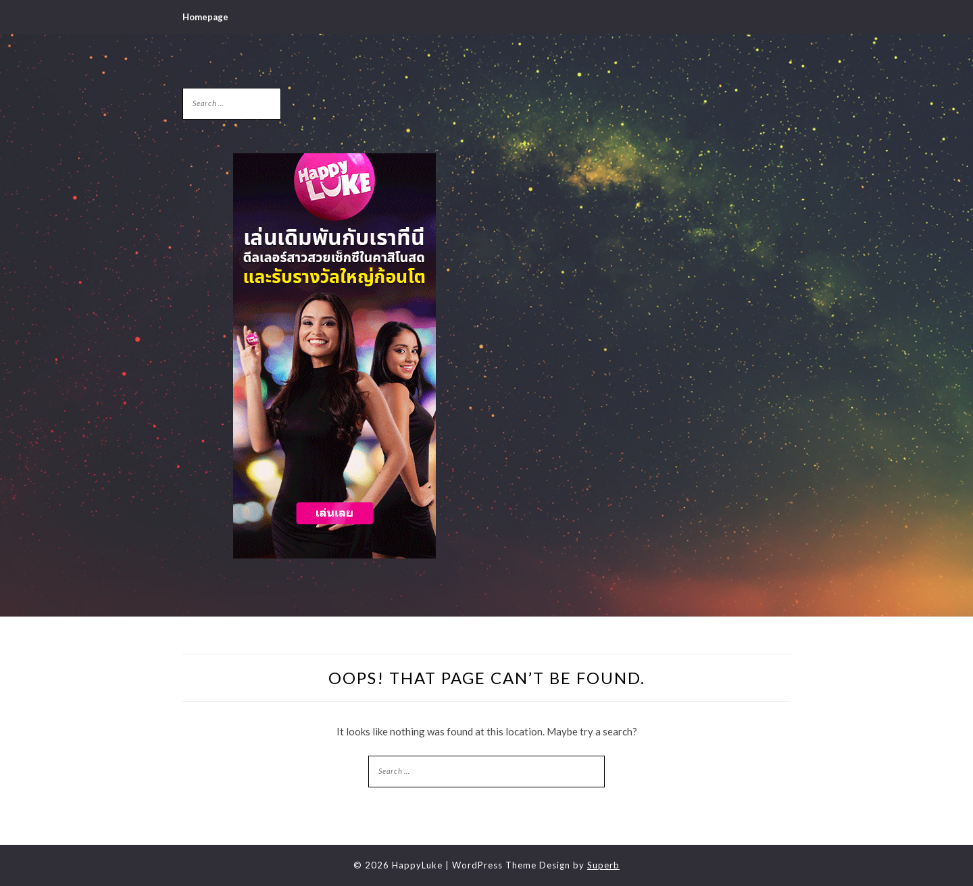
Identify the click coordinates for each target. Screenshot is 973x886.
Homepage (205, 16)
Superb (603, 865)
